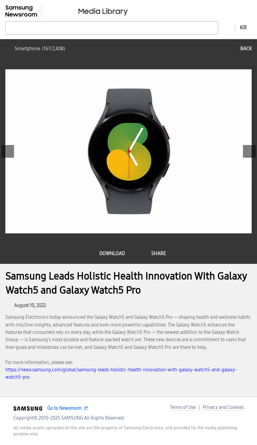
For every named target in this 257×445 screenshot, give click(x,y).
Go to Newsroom (64, 408)
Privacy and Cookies (223, 407)
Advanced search (226, 27)
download (112, 253)
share (158, 253)
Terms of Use (183, 407)
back (246, 49)
